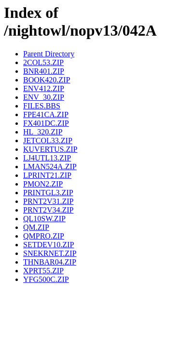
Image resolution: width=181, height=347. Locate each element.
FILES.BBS (41, 106)
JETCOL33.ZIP (47, 140)
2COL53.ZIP (43, 62)
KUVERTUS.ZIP (50, 149)
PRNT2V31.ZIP (48, 201)
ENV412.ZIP (43, 88)
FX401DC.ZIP (46, 123)
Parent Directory (48, 54)
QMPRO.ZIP (43, 236)
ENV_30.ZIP (43, 97)
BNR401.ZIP (43, 71)
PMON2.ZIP (43, 184)
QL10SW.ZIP (44, 218)
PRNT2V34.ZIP (48, 210)
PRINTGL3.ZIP (48, 192)
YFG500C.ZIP (46, 279)
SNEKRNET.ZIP (49, 253)
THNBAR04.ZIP (49, 262)
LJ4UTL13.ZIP (47, 158)
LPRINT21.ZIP (47, 175)
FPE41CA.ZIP (46, 114)
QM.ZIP (36, 227)
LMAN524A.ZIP (50, 166)
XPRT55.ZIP (43, 271)
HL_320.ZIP (42, 132)
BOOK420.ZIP (46, 80)
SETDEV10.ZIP (48, 244)
